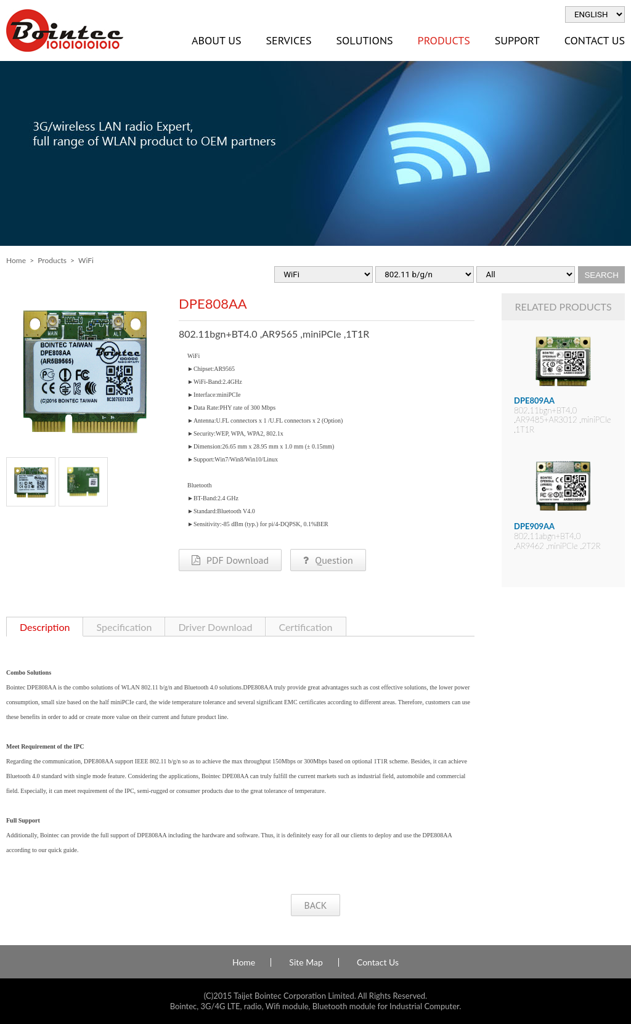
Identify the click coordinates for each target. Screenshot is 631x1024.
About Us (216, 40)
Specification (124, 627)
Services (288, 40)
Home (16, 260)
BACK (315, 905)
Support (517, 40)
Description (45, 627)
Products (444, 40)
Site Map (305, 962)
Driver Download (215, 627)
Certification (305, 627)
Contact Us (378, 962)
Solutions (364, 40)
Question (327, 560)
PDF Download (230, 560)
